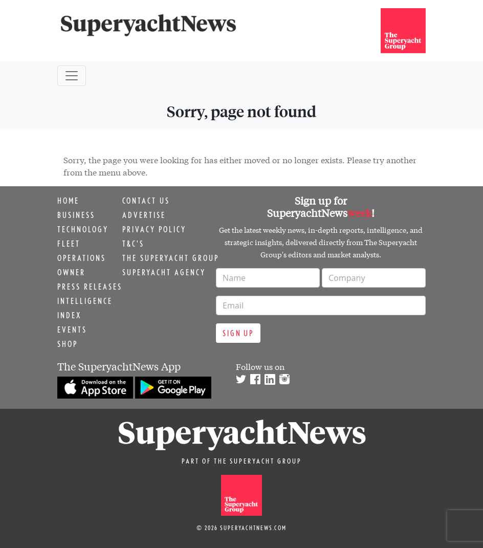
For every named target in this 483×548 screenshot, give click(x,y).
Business (76, 215)
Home (68, 200)
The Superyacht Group (170, 257)
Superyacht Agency (164, 272)
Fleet (68, 243)
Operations (81, 257)
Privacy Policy (154, 229)
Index (69, 315)
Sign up (238, 333)
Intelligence (85, 300)
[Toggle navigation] (71, 75)
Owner (71, 272)
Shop (67, 343)
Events (72, 329)
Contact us (146, 200)
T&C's (133, 243)
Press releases (89, 286)
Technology (82, 229)
